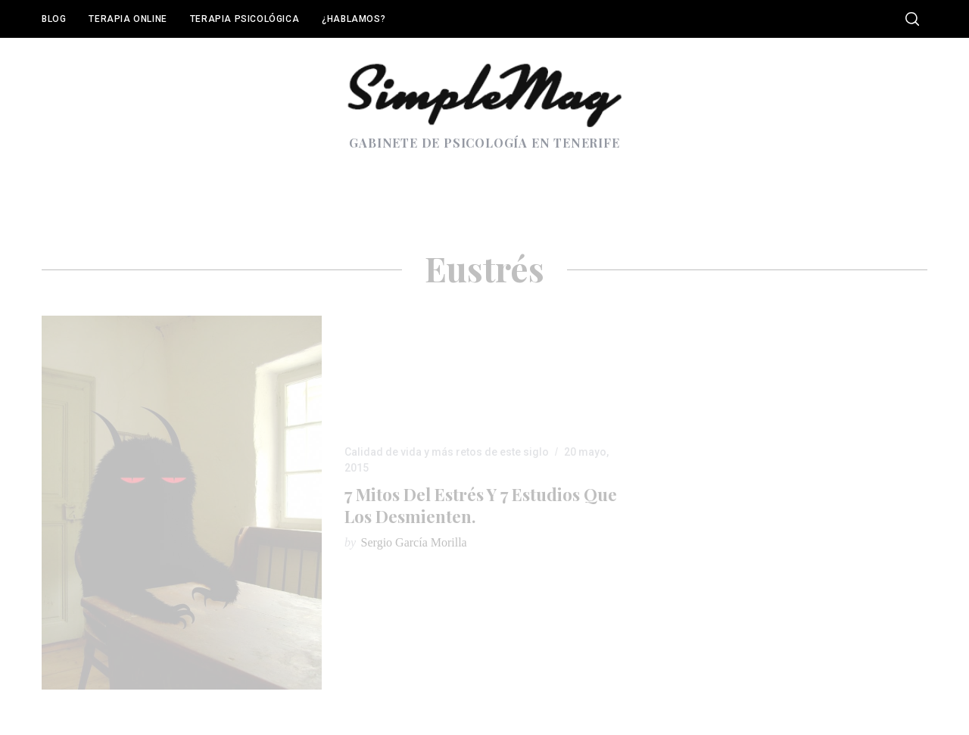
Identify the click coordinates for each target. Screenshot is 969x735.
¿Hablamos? (353, 19)
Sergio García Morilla (414, 542)
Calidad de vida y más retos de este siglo (446, 452)
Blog (54, 19)
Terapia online (128, 19)
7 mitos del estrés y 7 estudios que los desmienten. (480, 505)
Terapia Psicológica (244, 19)
